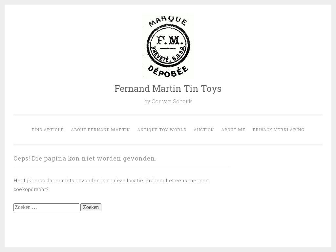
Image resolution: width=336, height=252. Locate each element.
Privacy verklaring (278, 129)
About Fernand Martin (100, 129)
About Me (233, 129)
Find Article (48, 129)
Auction (204, 129)
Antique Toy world (161, 129)
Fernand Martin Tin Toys (168, 88)
